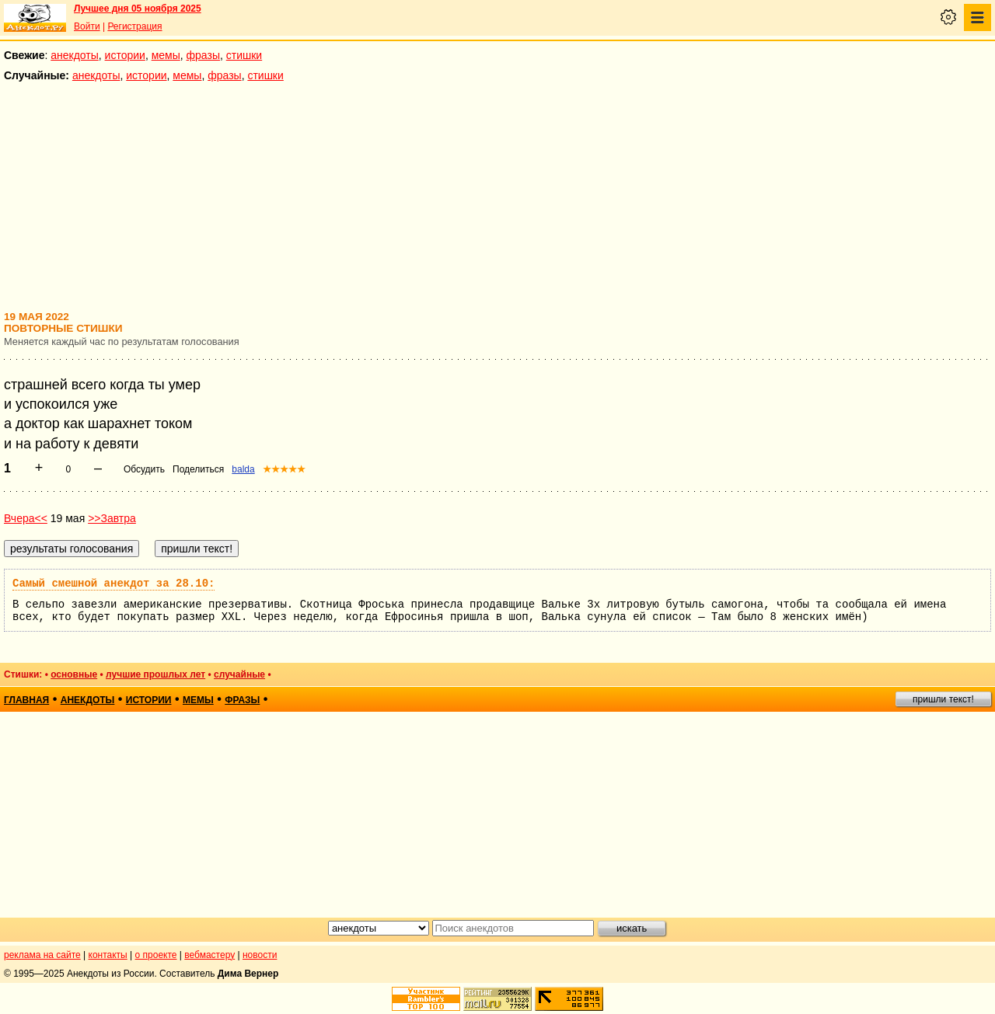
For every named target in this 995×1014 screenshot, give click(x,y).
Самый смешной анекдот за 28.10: (113, 583)
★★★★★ (284, 469)
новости (260, 955)
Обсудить (144, 469)
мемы (166, 55)
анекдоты (75, 55)
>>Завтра (112, 518)
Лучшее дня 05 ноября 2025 (137, 8)
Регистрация (134, 26)
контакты (108, 955)
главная (26, 700)
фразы (203, 55)
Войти (87, 26)
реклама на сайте (42, 955)
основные (74, 674)
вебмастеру (209, 955)
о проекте (156, 955)
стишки (244, 55)
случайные (239, 674)
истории (125, 55)
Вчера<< (25, 518)
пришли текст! (943, 699)
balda (243, 469)
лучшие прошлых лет (155, 674)
